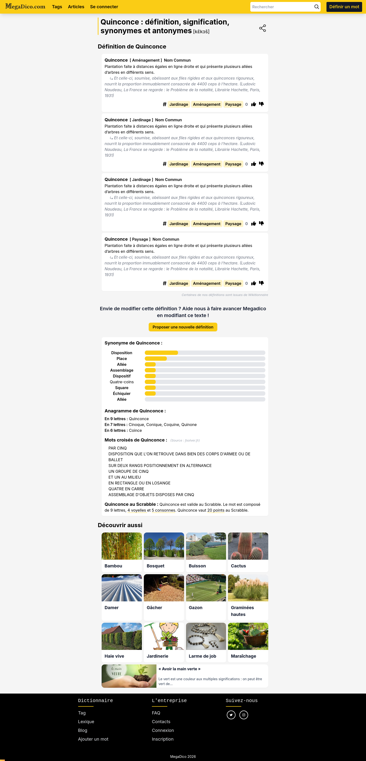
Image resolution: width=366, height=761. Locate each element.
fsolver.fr (192, 436)
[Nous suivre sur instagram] (243, 709)
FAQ (156, 707)
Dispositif (121, 372)
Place (122, 354)
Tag (82, 707)
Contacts (161, 715)
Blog (82, 724)
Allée (122, 360)
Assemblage (121, 366)
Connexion (163, 724)
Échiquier (122, 389)
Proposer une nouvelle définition (183, 323)
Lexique (86, 715)
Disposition (121, 348)
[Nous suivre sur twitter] (231, 709)
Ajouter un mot (93, 733)
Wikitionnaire (258, 295)
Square (122, 383)
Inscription (162, 733)
